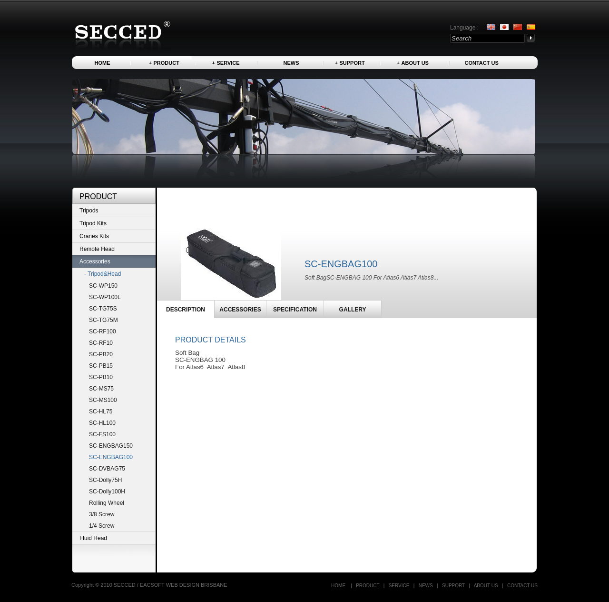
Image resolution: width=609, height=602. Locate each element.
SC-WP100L (105, 297)
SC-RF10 (101, 343)
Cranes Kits (94, 236)
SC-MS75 (101, 388)
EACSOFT (153, 585)
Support (352, 63)
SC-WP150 (103, 285)
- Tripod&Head (102, 274)
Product (166, 63)
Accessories (94, 261)
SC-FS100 (102, 434)
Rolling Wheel (106, 503)
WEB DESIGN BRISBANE (196, 585)
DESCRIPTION (185, 309)
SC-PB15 (101, 365)
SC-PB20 (101, 354)
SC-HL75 (100, 411)
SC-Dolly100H (107, 491)
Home (102, 63)
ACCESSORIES (240, 309)
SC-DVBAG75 (107, 468)
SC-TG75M (103, 320)
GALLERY (352, 309)
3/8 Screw (101, 514)
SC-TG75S (103, 308)
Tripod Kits (93, 223)
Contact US (482, 63)
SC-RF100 (102, 331)
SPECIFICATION (295, 309)
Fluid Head (93, 538)
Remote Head (97, 249)
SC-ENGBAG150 (111, 445)
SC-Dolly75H (105, 480)
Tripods (88, 210)
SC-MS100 (103, 400)
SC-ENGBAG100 (111, 457)
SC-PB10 (101, 377)
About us (415, 63)
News (291, 63)
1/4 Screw (101, 525)
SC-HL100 (102, 423)
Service (228, 63)
